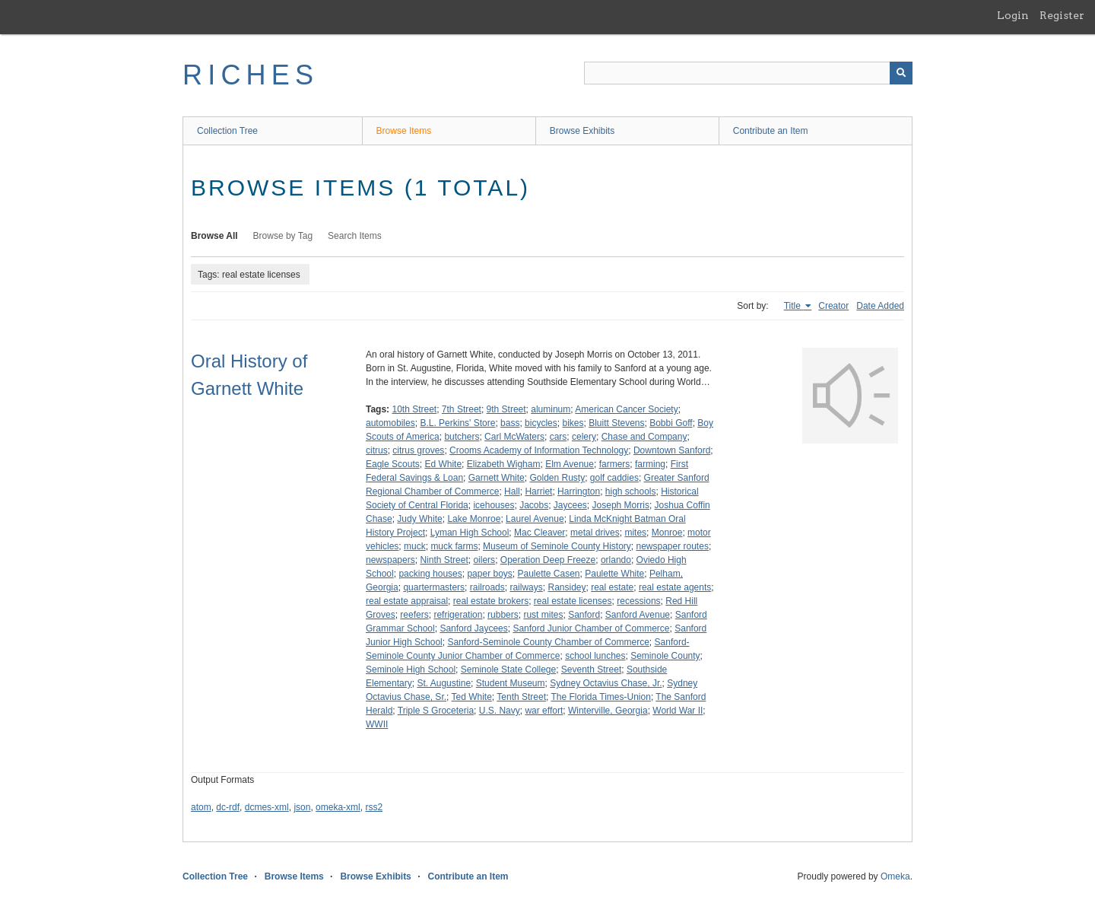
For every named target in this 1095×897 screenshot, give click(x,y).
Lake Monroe (473, 519)
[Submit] (901, 73)
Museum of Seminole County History (557, 546)
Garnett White (496, 477)
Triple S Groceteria (436, 710)
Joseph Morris (620, 505)
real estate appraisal (407, 601)
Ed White (443, 464)
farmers (614, 464)
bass (509, 423)
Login (1013, 15)
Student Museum (510, 683)
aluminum (550, 409)
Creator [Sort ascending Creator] (833, 306)
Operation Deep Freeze (547, 560)
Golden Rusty (557, 477)
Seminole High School (410, 669)
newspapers (390, 560)
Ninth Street (444, 560)
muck (415, 546)
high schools (630, 491)
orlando (616, 560)
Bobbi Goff (670, 423)
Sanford (584, 614)
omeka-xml (338, 807)
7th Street (461, 409)
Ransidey (567, 587)
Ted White (472, 697)
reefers (414, 614)
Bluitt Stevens (616, 423)
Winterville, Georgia (608, 710)
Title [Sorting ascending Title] (794, 306)
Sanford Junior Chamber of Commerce (591, 628)
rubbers (503, 614)
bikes (572, 423)
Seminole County (665, 655)
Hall (512, 491)
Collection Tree (227, 131)
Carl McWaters (514, 436)
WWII (377, 724)
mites (635, 532)
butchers (461, 436)
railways (525, 587)
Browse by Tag (283, 236)
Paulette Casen (548, 573)
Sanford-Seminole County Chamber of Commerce (548, 642)
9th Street (506, 409)
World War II (677, 710)
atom (201, 807)
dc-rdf (228, 807)
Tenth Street (521, 697)
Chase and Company (644, 436)
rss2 (373, 807)
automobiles (390, 423)
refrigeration (457, 614)
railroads (487, 587)
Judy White (419, 519)
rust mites (543, 614)
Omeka (895, 876)
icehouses (493, 505)
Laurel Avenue (535, 519)
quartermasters (434, 587)
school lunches (595, 655)
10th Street (414, 409)
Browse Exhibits (582, 131)
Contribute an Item (770, 131)
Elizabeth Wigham (504, 464)
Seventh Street (591, 669)
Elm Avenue (569, 464)
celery (584, 436)
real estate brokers (490, 601)
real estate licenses (573, 601)
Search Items (355, 236)
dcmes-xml (267, 807)
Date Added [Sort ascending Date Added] (880, 306)
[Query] (748, 73)
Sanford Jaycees (473, 628)
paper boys (489, 573)
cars (558, 436)
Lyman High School (469, 532)
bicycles (541, 423)
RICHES (250, 75)
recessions (638, 601)
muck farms (454, 546)
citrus (377, 450)
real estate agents (675, 587)
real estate (612, 587)
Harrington (578, 491)
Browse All (214, 236)
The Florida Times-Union (600, 697)
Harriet (538, 491)
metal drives (595, 532)
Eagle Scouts (393, 464)
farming (650, 464)
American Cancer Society (626, 409)
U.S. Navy (499, 710)
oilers (484, 560)
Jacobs (533, 505)
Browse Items (404, 131)
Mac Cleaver (539, 532)
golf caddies (614, 477)
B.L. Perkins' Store (457, 423)
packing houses (430, 573)
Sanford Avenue (637, 614)
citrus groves (418, 450)
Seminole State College (508, 669)
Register (1061, 15)
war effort (544, 710)
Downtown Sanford (671, 450)
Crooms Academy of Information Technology (538, 450)
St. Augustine (444, 683)
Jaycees (570, 505)
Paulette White (614, 573)
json (302, 807)
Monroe (667, 532)
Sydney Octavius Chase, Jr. (606, 683)
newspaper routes (672, 546)
